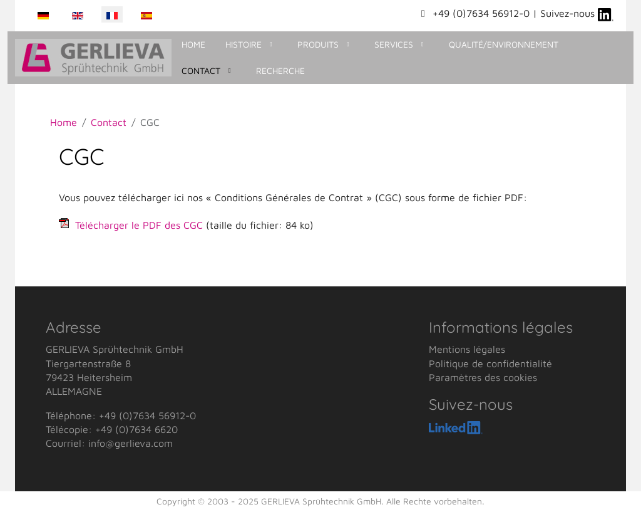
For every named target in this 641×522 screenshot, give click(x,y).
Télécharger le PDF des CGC (139, 225)
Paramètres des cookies (483, 377)
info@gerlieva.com (130, 443)
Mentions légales (467, 349)
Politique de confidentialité (490, 363)
